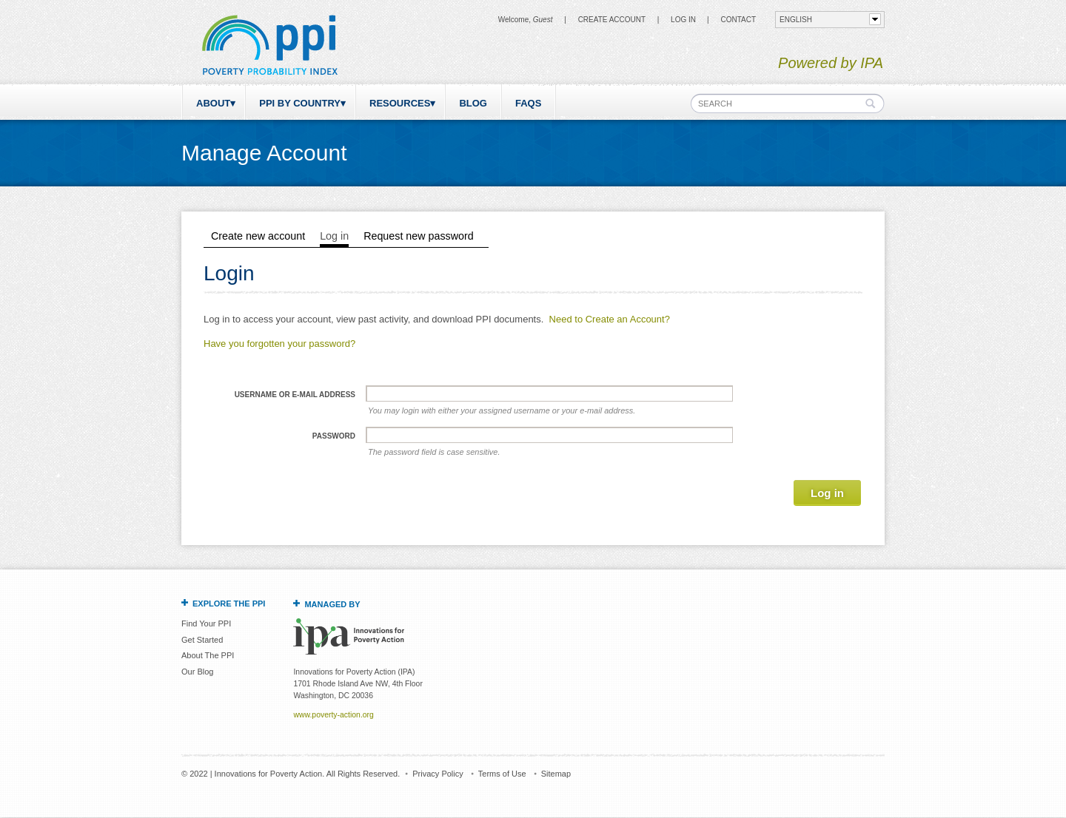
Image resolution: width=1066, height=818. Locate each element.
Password (333, 436)
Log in (683, 20)
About (213, 103)
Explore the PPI (228, 603)
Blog (473, 103)
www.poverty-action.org (333, 715)
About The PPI (207, 655)
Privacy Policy (437, 773)
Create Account (612, 20)
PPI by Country (300, 103)
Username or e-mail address (295, 395)
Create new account (258, 236)
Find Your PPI (206, 623)
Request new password (418, 236)
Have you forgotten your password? (279, 343)
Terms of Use (502, 773)
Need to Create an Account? (609, 319)
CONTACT (738, 20)
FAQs (528, 103)
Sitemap (556, 773)
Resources (399, 103)
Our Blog (197, 671)
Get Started (202, 639)
